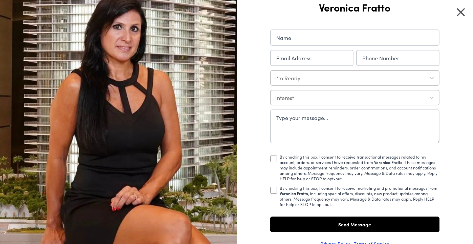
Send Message (354, 224)
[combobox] (276, 78)
